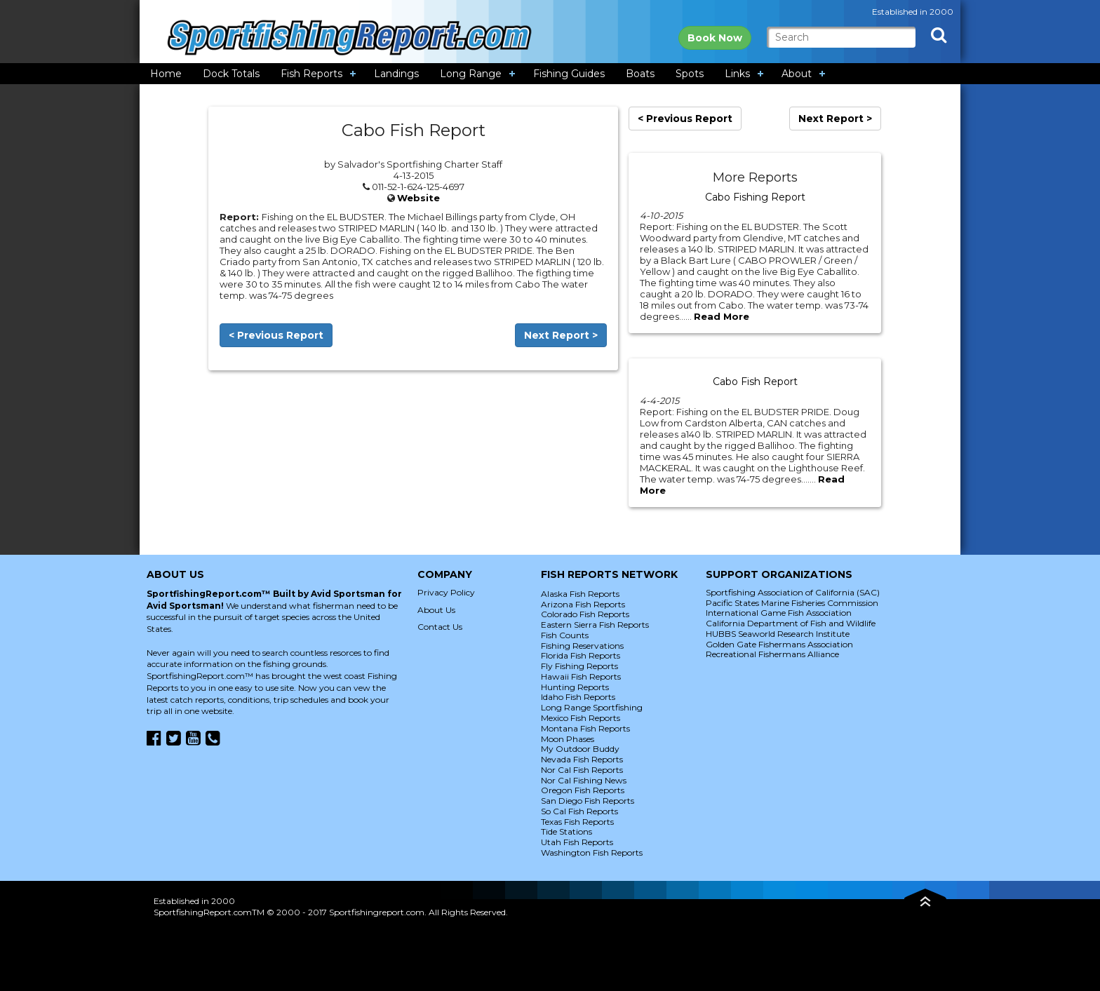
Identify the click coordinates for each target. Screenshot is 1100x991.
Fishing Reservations (582, 645)
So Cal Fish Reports (579, 811)
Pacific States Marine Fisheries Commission (792, 603)
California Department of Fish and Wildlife (791, 623)
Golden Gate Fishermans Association (779, 644)
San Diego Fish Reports (587, 800)
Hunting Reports (575, 687)
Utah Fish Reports (577, 842)
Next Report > (561, 335)
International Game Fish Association (779, 612)
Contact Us (439, 626)
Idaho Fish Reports (578, 697)
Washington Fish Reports (592, 852)
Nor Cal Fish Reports (582, 769)
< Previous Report (276, 335)
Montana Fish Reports (585, 728)
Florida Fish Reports (580, 655)
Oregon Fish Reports (582, 790)
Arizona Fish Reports (583, 604)
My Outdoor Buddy (580, 748)
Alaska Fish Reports (580, 593)
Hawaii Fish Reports (581, 676)
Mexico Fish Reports (580, 718)
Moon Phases (567, 739)
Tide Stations (566, 831)
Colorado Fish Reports (585, 614)
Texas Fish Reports (577, 821)
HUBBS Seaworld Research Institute (778, 633)
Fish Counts (565, 635)
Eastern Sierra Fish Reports (595, 624)
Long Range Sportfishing (592, 707)
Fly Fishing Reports (579, 666)
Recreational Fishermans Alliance (772, 654)
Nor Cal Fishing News (583, 780)
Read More (721, 316)
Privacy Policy (446, 592)
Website (418, 197)
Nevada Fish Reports (582, 759)
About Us (436, 610)
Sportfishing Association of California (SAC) (793, 592)
